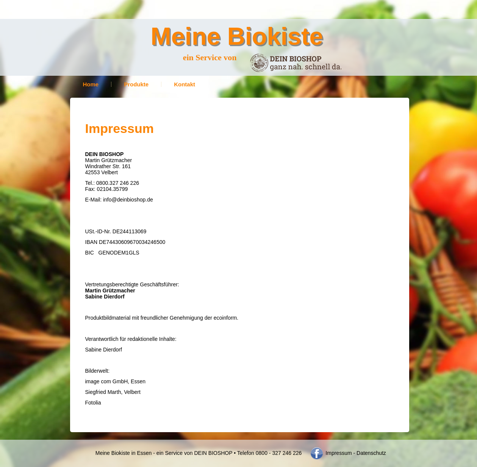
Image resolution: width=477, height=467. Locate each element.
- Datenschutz (369, 453)
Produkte (136, 84)
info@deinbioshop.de (128, 200)
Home (91, 84)
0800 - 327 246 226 (279, 453)
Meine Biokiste (237, 36)
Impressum (338, 453)
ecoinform (225, 318)
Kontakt (184, 84)
